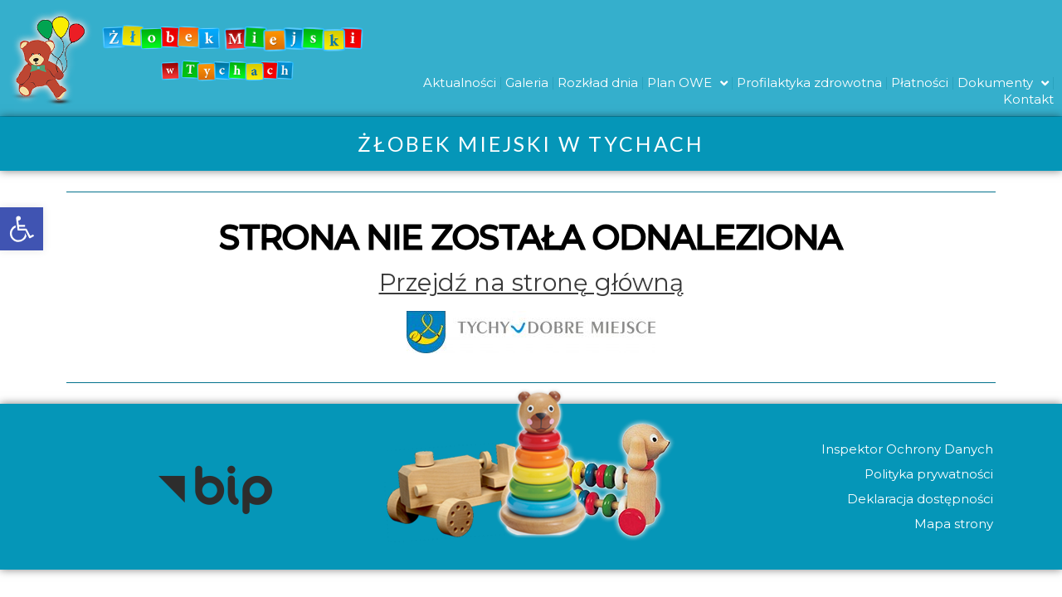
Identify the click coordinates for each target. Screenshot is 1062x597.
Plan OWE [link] (687, 83)
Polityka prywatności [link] (928, 474)
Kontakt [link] (1028, 99)
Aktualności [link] (459, 82)
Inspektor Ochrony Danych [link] (906, 449)
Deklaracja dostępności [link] (919, 499)
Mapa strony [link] (952, 523)
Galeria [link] (526, 82)
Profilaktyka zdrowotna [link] (809, 82)
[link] (21, 228)
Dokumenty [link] (1003, 83)
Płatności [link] (919, 82)
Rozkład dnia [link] (598, 82)
